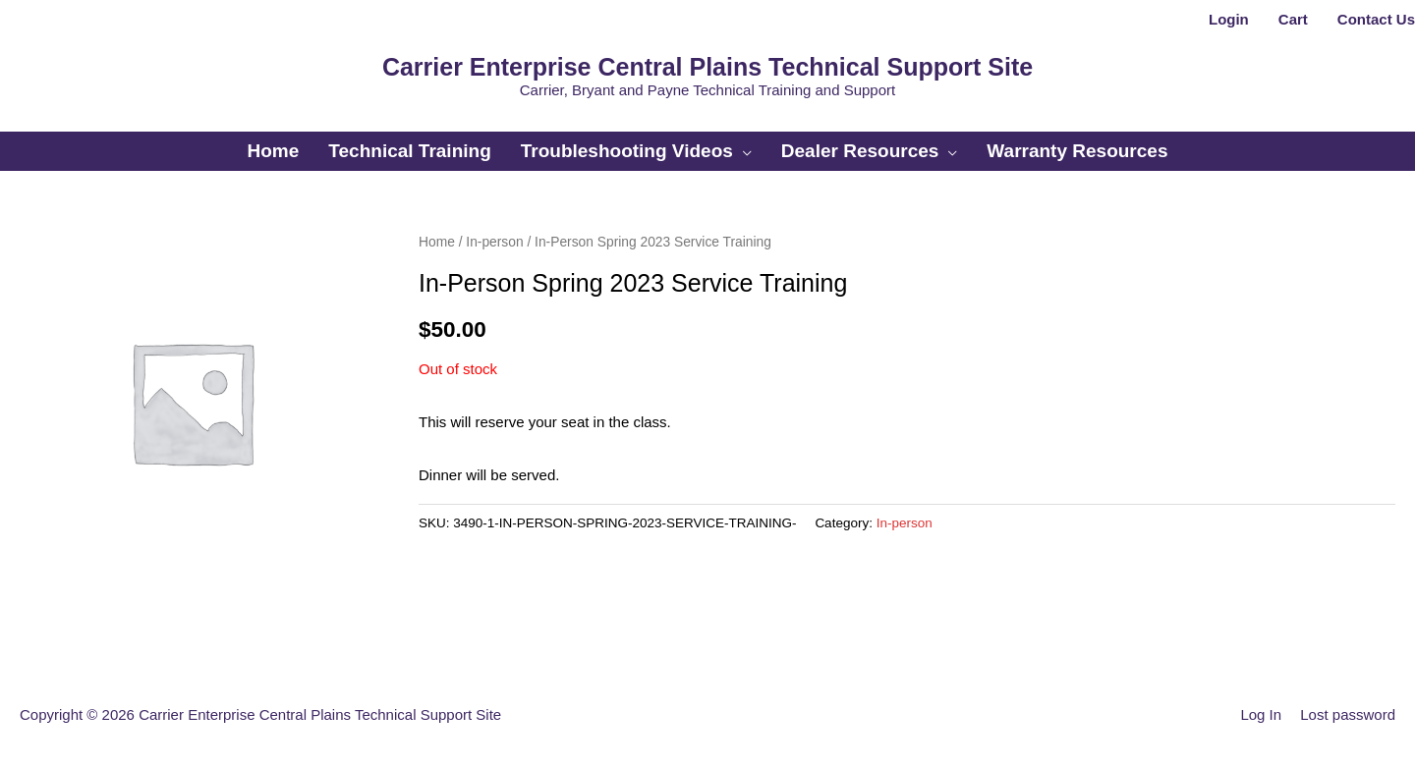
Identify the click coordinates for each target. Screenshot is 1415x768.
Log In (1260, 714)
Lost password (1347, 714)
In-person (494, 242)
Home (437, 242)
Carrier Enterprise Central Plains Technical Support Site (707, 67)
